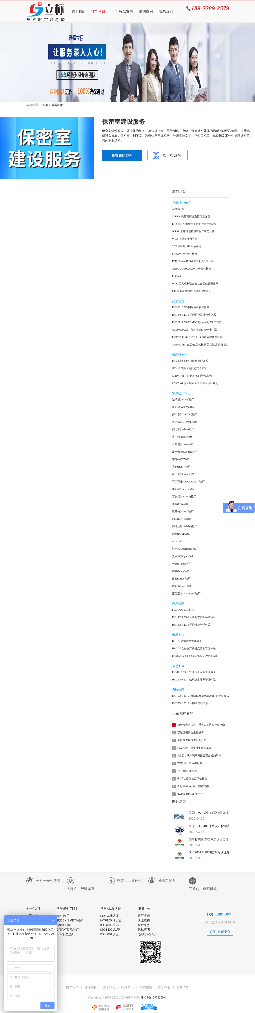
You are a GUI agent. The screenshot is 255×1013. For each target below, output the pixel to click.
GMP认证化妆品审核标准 (192, 778)
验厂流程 (144, 916)
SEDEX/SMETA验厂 (70, 920)
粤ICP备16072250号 (153, 997)
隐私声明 (144, 929)
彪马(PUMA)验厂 (182, 533)
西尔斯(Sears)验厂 (182, 586)
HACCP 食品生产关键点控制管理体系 (194, 648)
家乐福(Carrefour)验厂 (184, 489)
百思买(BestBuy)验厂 (184, 496)
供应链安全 (180, 354)
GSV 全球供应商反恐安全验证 (189, 368)
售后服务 (144, 925)
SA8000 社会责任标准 (184, 253)
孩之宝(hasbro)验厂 (183, 429)
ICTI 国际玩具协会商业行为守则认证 (193, 261)
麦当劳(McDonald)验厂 (185, 451)
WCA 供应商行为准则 (184, 238)
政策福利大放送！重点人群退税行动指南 (201, 724)
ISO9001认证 (109, 934)
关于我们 (78, 11)
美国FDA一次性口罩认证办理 (209, 813)
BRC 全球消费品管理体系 (187, 640)
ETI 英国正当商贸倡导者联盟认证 (191, 291)
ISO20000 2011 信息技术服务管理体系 (194, 679)
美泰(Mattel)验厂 (181, 563)
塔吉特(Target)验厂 (183, 436)
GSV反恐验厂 (65, 934)
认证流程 (144, 920)
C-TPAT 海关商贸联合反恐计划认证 (192, 375)
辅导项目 (98, 11)
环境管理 (178, 603)
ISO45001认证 (110, 925)
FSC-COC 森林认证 (183, 609)
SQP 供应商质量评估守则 (186, 246)
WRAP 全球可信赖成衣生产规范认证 (193, 231)
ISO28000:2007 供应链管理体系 (190, 360)
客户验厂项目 (181, 393)
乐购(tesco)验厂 (181, 504)
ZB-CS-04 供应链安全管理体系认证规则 (195, 383)
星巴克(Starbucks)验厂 (184, 474)
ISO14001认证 (110, 929)
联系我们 (166, 11)
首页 (45, 105)
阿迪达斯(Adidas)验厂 (184, 526)
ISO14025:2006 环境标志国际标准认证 (194, 617)
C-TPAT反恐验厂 (67, 929)
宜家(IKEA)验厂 (181, 466)
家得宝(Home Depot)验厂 (186, 593)
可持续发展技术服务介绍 (191, 740)
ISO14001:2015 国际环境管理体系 (191, 624)
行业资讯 (127, 987)
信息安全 (178, 666)
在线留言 (183, 987)
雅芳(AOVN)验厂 (182, 459)
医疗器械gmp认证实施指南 (193, 786)
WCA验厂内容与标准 (189, 763)
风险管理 (178, 689)
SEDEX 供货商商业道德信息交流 (191, 216)
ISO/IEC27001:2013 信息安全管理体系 (194, 672)
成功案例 (146, 11)
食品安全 (178, 635)
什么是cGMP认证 (187, 770)
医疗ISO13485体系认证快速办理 (211, 826)
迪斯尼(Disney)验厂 (183, 399)
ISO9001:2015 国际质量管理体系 (190, 307)
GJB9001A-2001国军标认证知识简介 (214, 852)
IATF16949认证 (110, 920)
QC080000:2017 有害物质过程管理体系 (194, 329)
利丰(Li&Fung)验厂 (183, 518)
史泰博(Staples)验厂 (183, 556)
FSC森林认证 (109, 916)
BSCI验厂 (63, 916)
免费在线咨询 (122, 155)
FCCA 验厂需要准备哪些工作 (194, 747)
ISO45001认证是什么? (190, 793)
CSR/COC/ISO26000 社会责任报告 (191, 268)
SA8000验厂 (64, 925)
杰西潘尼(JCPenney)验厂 (186, 421)
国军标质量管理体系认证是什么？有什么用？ (219, 839)
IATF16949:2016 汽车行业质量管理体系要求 (197, 337)
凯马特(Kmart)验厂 (183, 511)
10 (173, 794)
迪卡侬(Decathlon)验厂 (185, 548)
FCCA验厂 (178, 276)
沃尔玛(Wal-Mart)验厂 (184, 406)
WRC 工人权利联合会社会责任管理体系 (195, 283)
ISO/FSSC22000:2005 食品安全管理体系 (195, 655)
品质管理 (178, 301)
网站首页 (72, 987)
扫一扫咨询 (172, 155)
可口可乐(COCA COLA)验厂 (188, 481)
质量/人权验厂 (181, 203)
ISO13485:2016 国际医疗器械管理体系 (194, 314)
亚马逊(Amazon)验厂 (184, 444)
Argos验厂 (178, 541)
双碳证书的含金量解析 (190, 732)
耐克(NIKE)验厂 (181, 578)
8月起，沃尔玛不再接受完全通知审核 (199, 755)
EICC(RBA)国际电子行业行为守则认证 (194, 223)
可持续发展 (124, 11)
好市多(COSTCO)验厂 (184, 414)
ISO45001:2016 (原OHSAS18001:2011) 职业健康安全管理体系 (200, 695)
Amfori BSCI (179, 209)
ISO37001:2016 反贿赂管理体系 (190, 703)
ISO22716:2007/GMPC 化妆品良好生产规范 (197, 322)
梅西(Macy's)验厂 (182, 571)
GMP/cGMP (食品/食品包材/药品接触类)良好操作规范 (200, 344)
